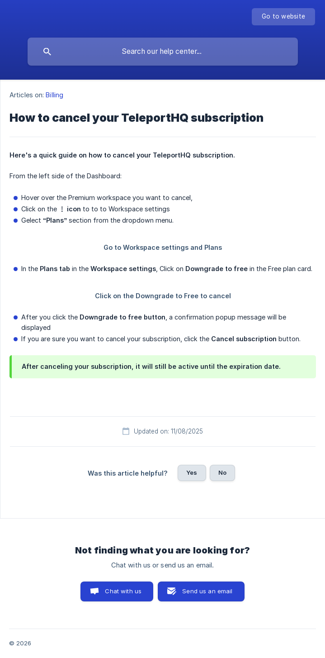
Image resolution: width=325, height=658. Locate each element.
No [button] (222, 472)
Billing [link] (54, 95)
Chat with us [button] (123, 591)
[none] (283, 16)
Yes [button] (191, 472)
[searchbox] (163, 52)
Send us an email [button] (207, 591)
